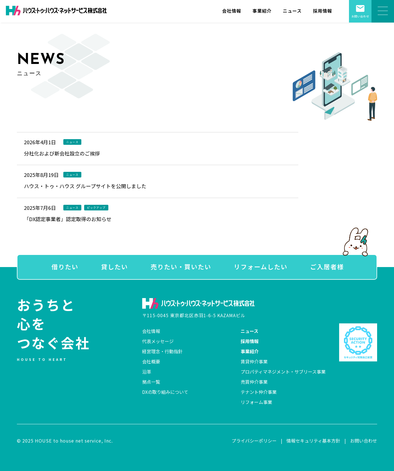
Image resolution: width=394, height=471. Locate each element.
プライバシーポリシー (254, 440)
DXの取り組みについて (165, 391)
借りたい (65, 266)
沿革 (146, 371)
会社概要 (151, 361)
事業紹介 (262, 10)
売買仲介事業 (254, 381)
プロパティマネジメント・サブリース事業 (283, 371)
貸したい (114, 266)
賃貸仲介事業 (254, 361)
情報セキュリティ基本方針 (313, 440)
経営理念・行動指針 (162, 351)
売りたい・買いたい (181, 266)
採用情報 (322, 10)
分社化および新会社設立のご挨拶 (62, 153)
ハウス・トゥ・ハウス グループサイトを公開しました (85, 186)
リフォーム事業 (256, 402)
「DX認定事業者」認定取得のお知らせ (67, 219)
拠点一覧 (151, 381)
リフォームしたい (261, 266)
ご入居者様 (327, 266)
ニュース (292, 10)
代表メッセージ (158, 341)
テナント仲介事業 (259, 391)
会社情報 (231, 10)
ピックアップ (96, 207)
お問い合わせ (360, 9)
